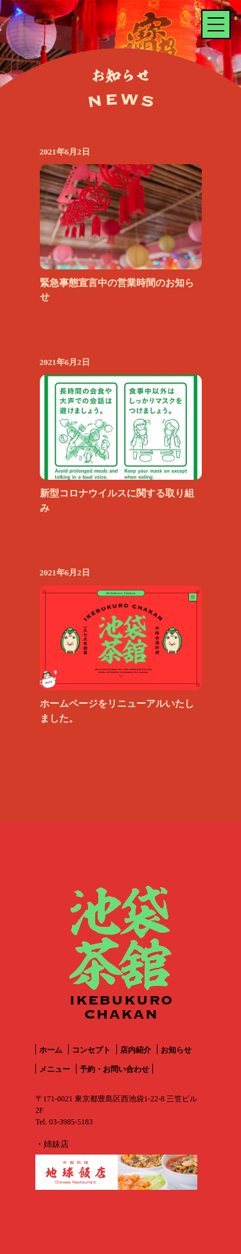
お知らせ (176, 1050)
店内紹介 (135, 1050)
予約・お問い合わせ (114, 1069)
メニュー (54, 1069)
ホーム (50, 1050)
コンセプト (91, 1050)
